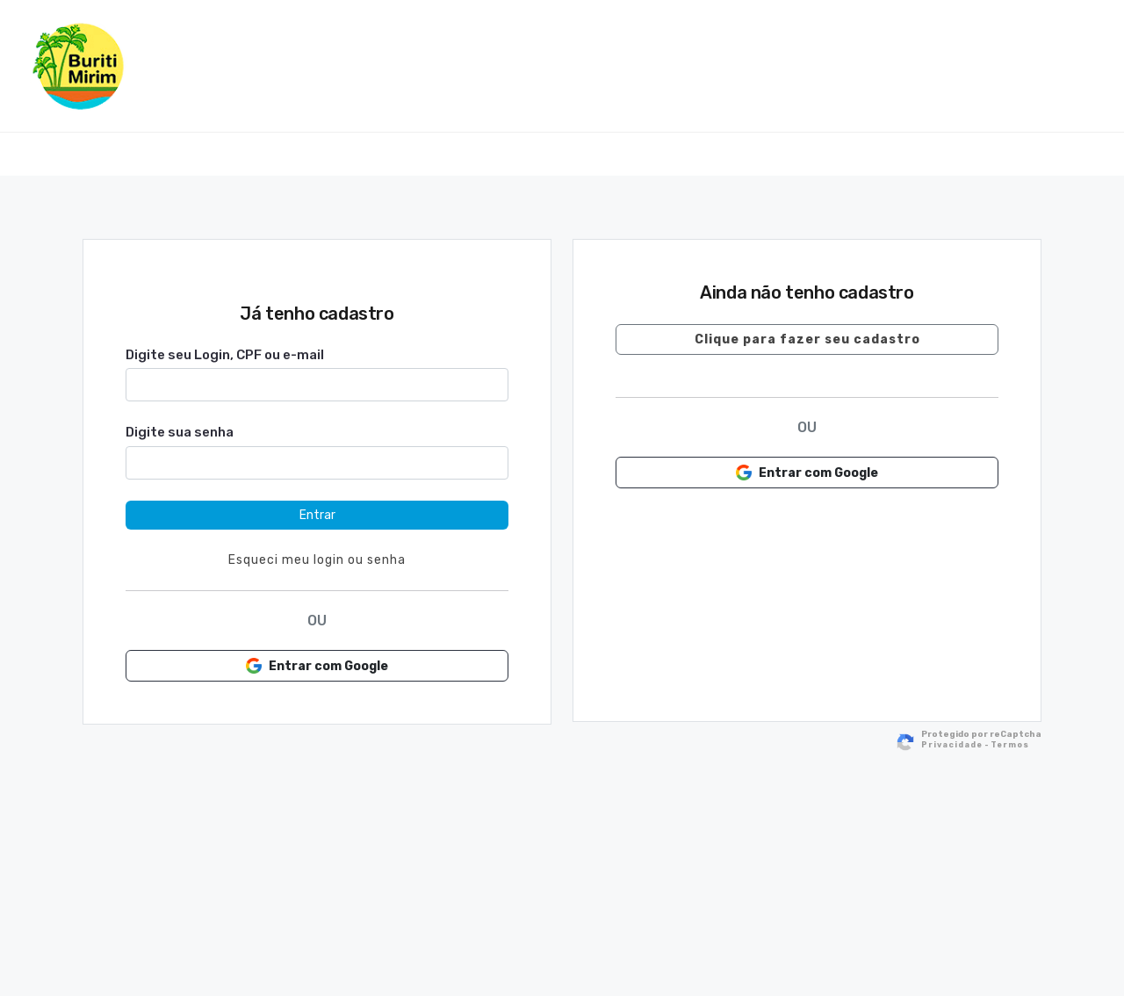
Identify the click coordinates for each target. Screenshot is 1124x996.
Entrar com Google (317, 666)
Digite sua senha (180, 432)
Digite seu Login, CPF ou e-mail (225, 355)
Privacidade (952, 744)
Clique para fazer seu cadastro (807, 339)
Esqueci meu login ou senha (317, 559)
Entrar (317, 515)
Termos (1010, 744)
